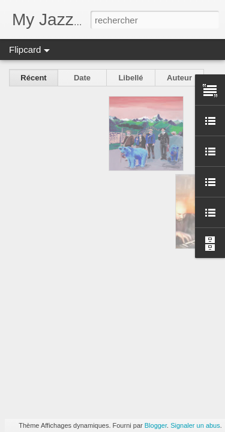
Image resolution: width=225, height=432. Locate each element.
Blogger (156, 425)
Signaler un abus (195, 425)
